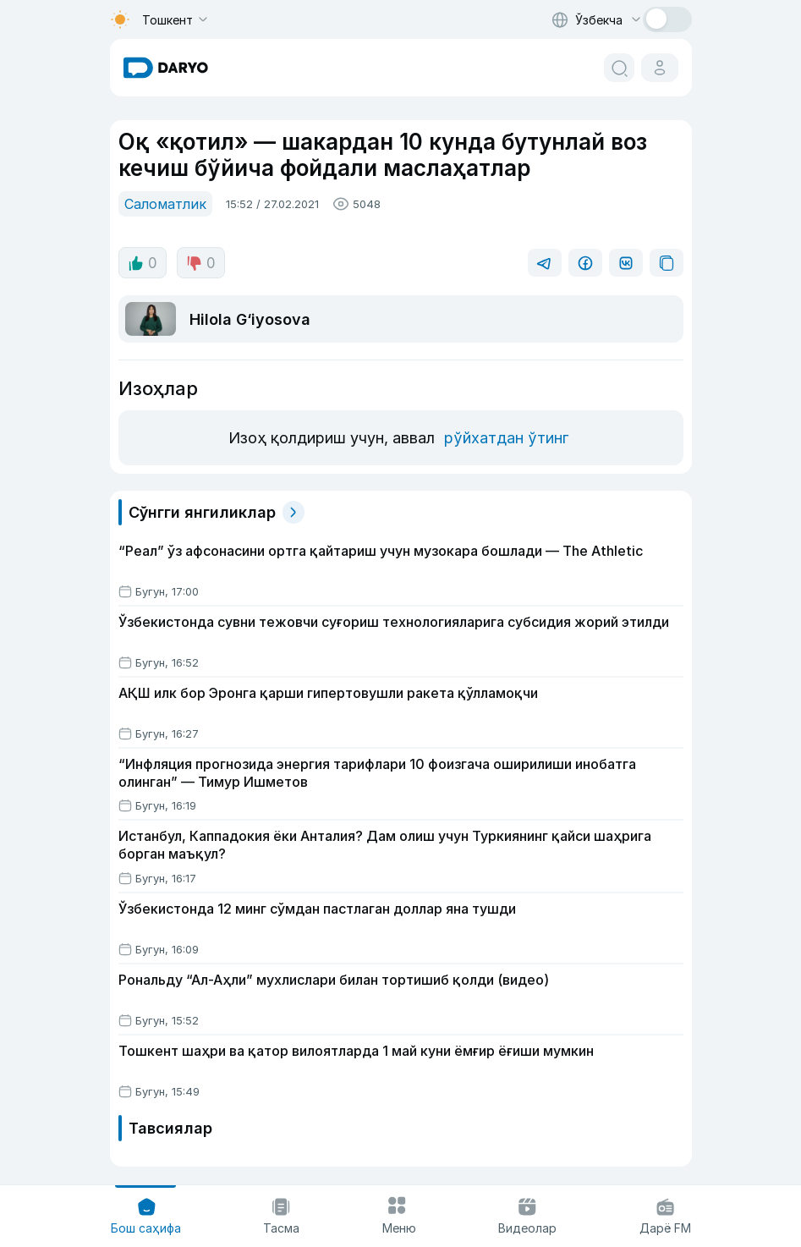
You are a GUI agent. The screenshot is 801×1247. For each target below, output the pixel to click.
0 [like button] (142, 263)
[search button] (619, 67)
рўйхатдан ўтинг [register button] (506, 438)
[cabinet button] (659, 67)
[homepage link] (165, 67)
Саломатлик (165, 203)
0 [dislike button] (201, 263)
